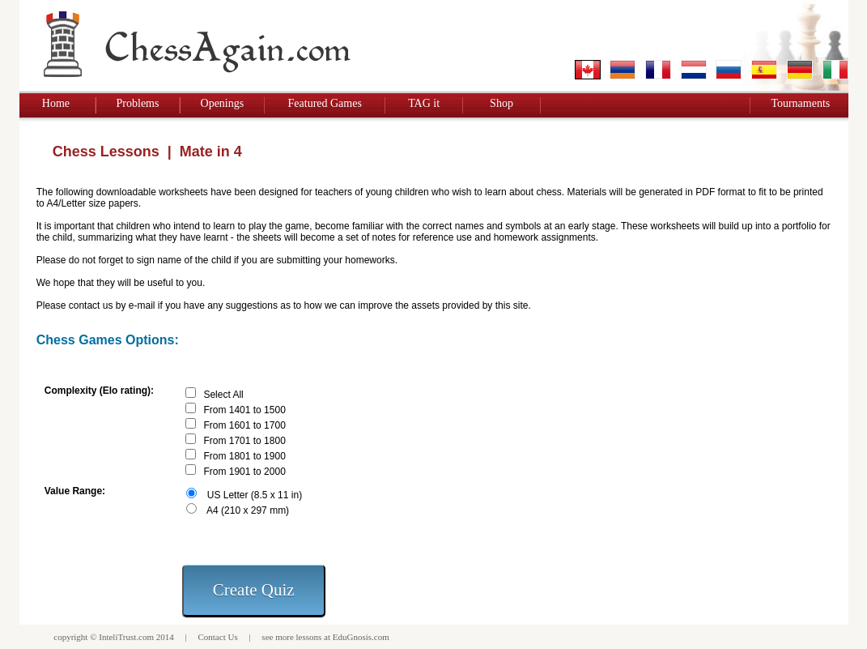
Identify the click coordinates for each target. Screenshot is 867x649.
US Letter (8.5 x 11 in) (254, 495)
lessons (309, 637)
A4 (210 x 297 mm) (247, 510)
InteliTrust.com (126, 637)
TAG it (424, 103)
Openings (222, 103)
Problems (138, 103)
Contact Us (217, 637)
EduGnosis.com (361, 637)
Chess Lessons (106, 151)
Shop (501, 103)
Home (56, 103)
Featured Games (325, 103)
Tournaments (800, 103)
